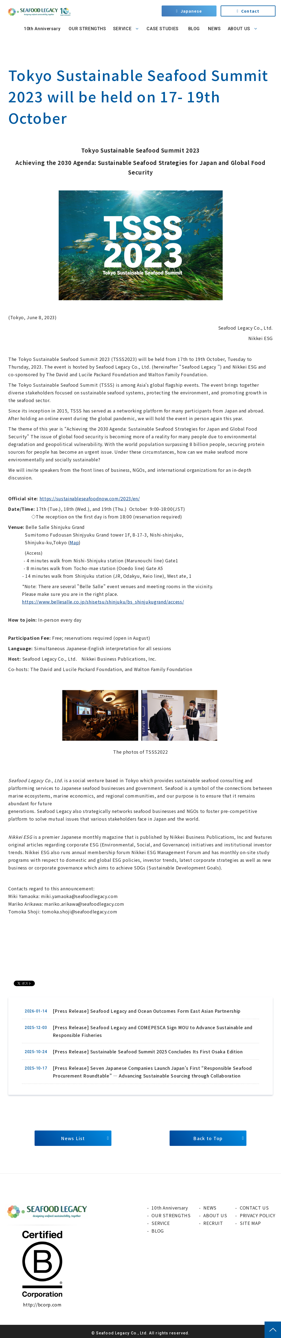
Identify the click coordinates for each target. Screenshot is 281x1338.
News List (73, 1138)
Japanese (191, 11)
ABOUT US (239, 28)
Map (74, 542)
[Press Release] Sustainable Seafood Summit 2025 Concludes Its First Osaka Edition (148, 1051)
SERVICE (122, 28)
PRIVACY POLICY (258, 1215)
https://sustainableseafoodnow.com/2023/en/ (90, 498)
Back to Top (208, 1138)
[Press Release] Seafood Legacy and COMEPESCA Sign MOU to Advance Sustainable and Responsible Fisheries (152, 1031)
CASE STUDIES (163, 28)
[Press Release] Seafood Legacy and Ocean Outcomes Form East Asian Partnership (147, 1011)
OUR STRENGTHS (87, 28)
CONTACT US (254, 1207)
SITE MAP (250, 1223)
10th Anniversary (42, 28)
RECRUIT (213, 1223)
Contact (250, 11)
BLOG (193, 28)
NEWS (214, 28)
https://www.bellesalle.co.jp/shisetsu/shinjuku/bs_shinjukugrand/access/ (103, 601)
